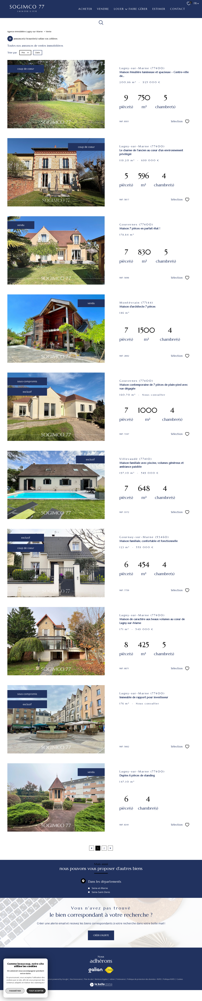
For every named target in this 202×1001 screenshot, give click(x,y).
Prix (25, 52)
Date (37, 52)
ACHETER (85, 9)
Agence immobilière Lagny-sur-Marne (25, 31)
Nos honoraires (76, 979)
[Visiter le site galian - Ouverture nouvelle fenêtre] (95, 970)
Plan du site (88, 979)
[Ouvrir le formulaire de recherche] (101, 22)
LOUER (119, 9)
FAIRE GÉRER (138, 9)
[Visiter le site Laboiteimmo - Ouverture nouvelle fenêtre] (101, 985)
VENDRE (103, 9)
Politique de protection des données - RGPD (144, 979)
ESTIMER (158, 9)
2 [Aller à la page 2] (104, 848)
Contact (177, 9)
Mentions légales (101, 979)
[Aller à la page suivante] (110, 848)
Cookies (180, 979)
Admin (112, 979)
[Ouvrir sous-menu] (126, 9)
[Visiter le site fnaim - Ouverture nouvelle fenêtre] (109, 970)
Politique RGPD (169, 979)
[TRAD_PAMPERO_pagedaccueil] (27, 11)
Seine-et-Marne (100, 897)
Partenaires (120, 979)
